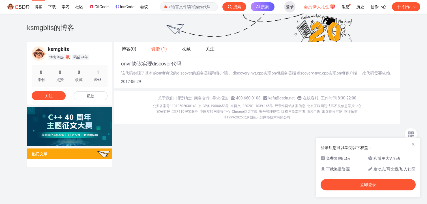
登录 (290, 7)
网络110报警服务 (185, 112)
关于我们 (166, 98)
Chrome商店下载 (245, 112)
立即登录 (368, 184)
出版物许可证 (332, 112)
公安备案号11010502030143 (174, 106)
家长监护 (163, 112)
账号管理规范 (269, 112)
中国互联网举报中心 (215, 112)
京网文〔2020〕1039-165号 (252, 106)
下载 (52, 7)
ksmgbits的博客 (50, 27)
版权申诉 (313, 112)
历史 (360, 7)
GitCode (99, 6)
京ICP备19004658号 (213, 106)
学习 (66, 7)
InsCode (124, 7)
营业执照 (351, 112)
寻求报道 (220, 98)
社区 (79, 7)
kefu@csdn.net (282, 98)
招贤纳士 (184, 98)
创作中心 (378, 7)
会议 (144, 7)
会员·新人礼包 (319, 6)
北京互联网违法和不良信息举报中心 (334, 106)
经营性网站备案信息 (290, 106)
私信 (91, 96)
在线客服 (311, 98)
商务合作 (202, 98)
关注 (49, 96)
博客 (38, 7)
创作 (406, 7)
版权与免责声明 (293, 112)
